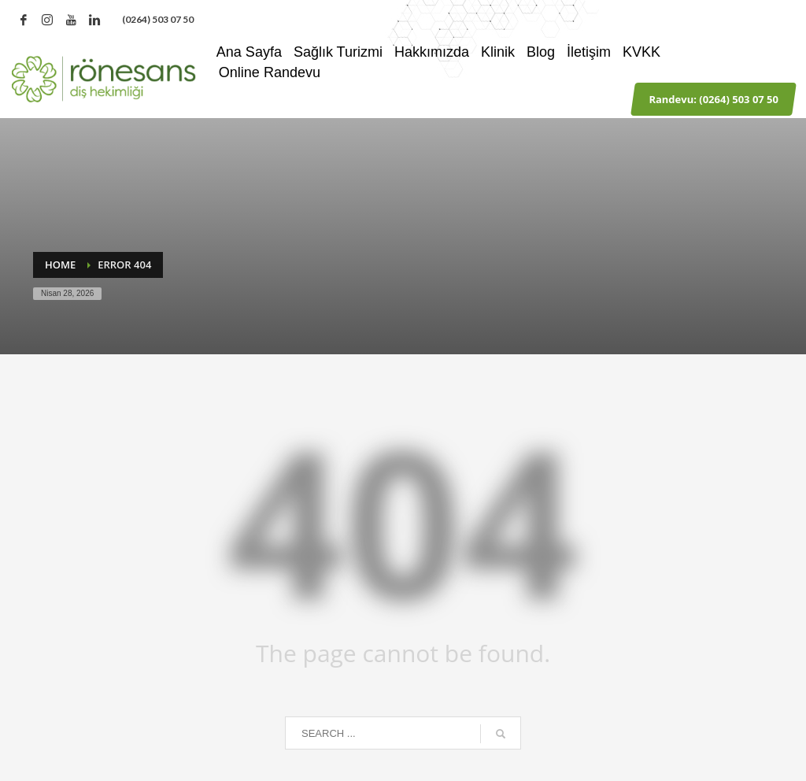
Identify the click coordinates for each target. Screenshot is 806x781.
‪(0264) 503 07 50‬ (158, 19)
